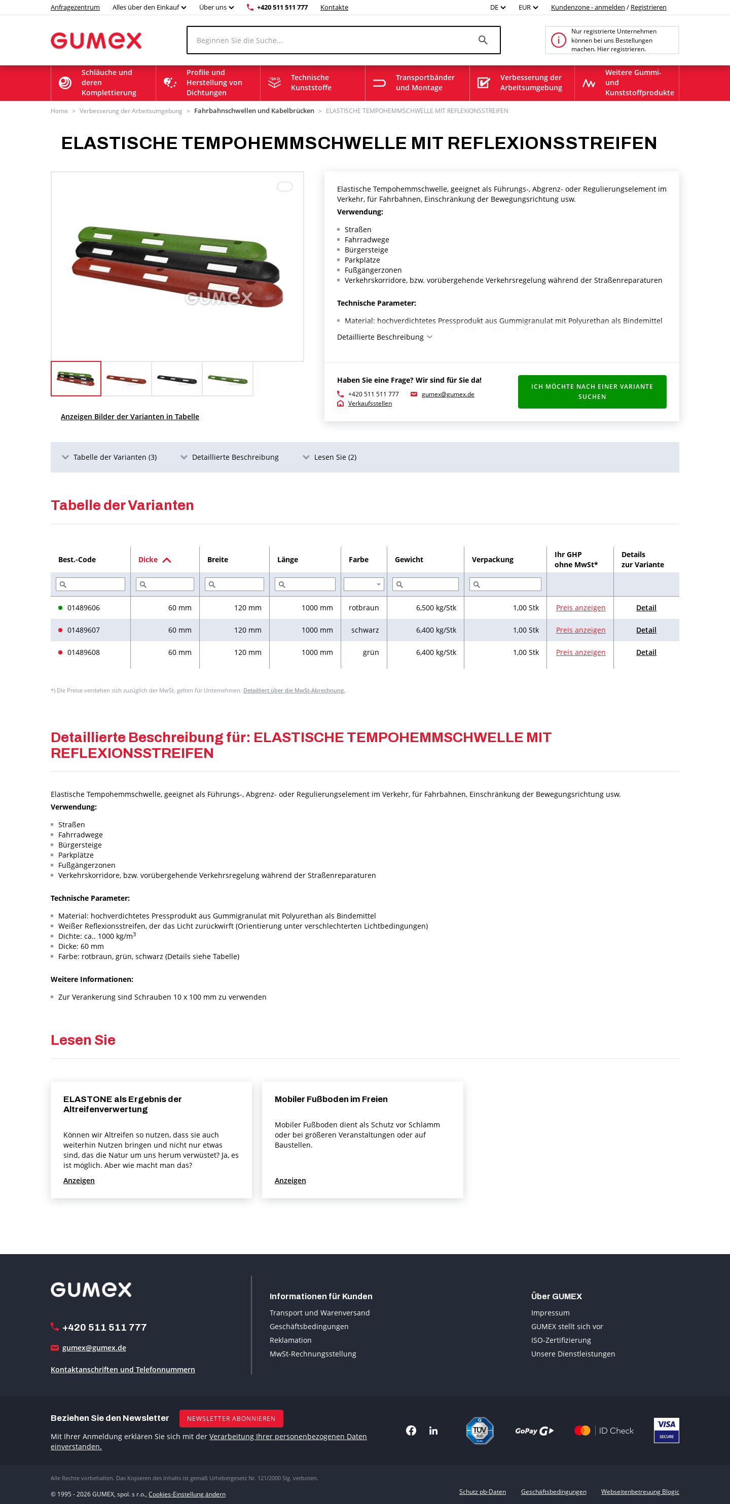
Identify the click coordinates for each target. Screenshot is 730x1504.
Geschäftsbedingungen (309, 1325)
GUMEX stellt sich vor (567, 1325)
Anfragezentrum (75, 7)
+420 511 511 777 (282, 7)
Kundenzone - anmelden (588, 7)
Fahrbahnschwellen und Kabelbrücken (247, 110)
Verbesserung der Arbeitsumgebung (131, 110)
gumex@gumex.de (448, 393)
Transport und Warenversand (320, 1311)
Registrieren (649, 7)
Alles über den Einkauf (146, 7)
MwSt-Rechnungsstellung (313, 1353)
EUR (525, 7)
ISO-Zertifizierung (561, 1339)
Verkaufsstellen (370, 402)
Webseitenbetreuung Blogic (640, 1490)
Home (59, 110)
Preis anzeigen (581, 606)
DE (494, 7)
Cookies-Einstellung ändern (187, 1490)
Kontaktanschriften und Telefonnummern (123, 1368)
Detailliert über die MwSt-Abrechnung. (294, 689)
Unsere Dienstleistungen (573, 1353)
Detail (646, 606)
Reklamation (291, 1339)
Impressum (550, 1311)
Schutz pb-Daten (482, 1490)
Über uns (213, 7)
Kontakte (334, 7)
